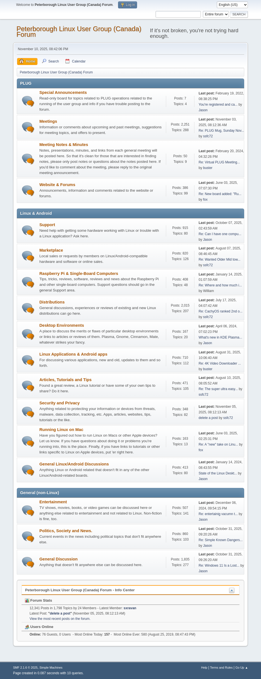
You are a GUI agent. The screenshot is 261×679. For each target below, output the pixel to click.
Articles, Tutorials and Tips (65, 379)
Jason (203, 110)
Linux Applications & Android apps (73, 354)
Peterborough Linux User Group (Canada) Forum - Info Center (80, 590)
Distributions (52, 302)
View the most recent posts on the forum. (60, 619)
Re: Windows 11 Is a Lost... (219, 565)
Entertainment (53, 502)
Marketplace (51, 250)
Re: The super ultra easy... (218, 389)
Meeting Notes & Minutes (63, 144)
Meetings (48, 121)
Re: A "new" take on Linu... (218, 444)
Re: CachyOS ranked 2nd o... (221, 311)
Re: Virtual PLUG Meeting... (219, 162)
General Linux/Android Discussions (74, 464)
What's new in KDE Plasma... (220, 337)
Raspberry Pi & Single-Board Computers (78, 273)
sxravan (130, 608)
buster (207, 168)
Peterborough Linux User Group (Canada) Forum (79, 31)
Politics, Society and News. (65, 531)
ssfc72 (208, 136)
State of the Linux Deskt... (218, 473)
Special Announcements (63, 92)
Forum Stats (38, 600)
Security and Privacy (59, 403)
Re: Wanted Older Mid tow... (219, 259)
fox (205, 199)
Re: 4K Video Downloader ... (220, 363)
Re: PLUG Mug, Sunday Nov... (221, 131)
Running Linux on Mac (61, 429)
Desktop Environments (61, 325)
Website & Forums (57, 184)
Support (47, 225)
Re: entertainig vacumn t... (218, 514)
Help (204, 667)
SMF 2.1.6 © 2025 (25, 667)
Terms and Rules (221, 667)
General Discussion (58, 559)
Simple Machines (50, 667)
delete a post (208, 418)
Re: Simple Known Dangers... (221, 540)
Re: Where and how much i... (220, 285)
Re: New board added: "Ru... (220, 194)
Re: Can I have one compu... (220, 234)
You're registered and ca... (218, 104)
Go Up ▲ (242, 667)
